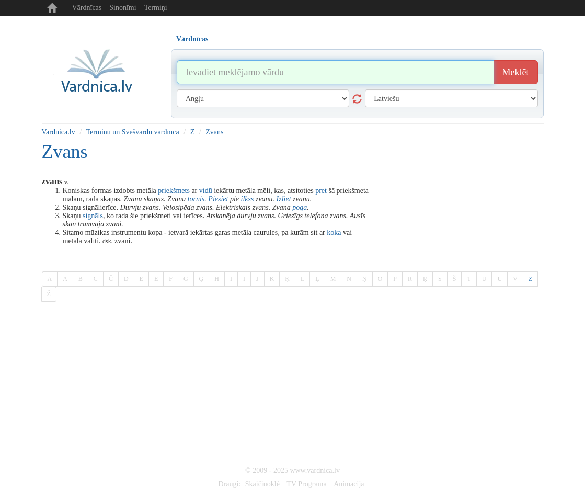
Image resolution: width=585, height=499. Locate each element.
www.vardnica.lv (315, 470)
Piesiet (218, 199)
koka (334, 232)
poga (299, 207)
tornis (196, 199)
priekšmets (174, 191)
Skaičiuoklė (262, 484)
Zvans (214, 132)
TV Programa (306, 484)
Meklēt (515, 72)
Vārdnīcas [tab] (192, 39)
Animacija (349, 484)
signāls (93, 216)
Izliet (284, 199)
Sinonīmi (122, 8)
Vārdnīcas (87, 8)
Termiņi (155, 8)
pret (321, 191)
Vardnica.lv (58, 132)
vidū (205, 191)
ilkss (247, 199)
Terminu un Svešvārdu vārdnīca (132, 132)
